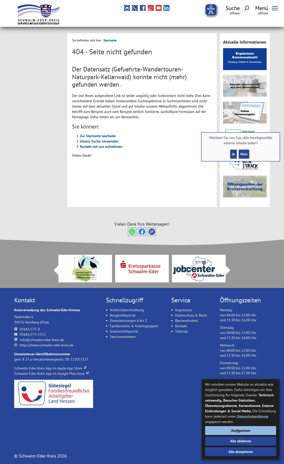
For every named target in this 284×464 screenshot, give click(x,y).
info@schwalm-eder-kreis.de (42, 339)
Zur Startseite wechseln (98, 136)
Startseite (110, 40)
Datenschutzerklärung (252, 416)
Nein (244, 154)
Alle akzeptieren (240, 451)
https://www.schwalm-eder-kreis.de (46, 345)
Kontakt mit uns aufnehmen (101, 146)
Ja (233, 154)
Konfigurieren (240, 430)
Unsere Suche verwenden (99, 141)
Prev (53, 270)
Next (230, 270)
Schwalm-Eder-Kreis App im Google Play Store (51, 373)
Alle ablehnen (240, 441)
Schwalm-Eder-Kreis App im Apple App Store (50, 368)
